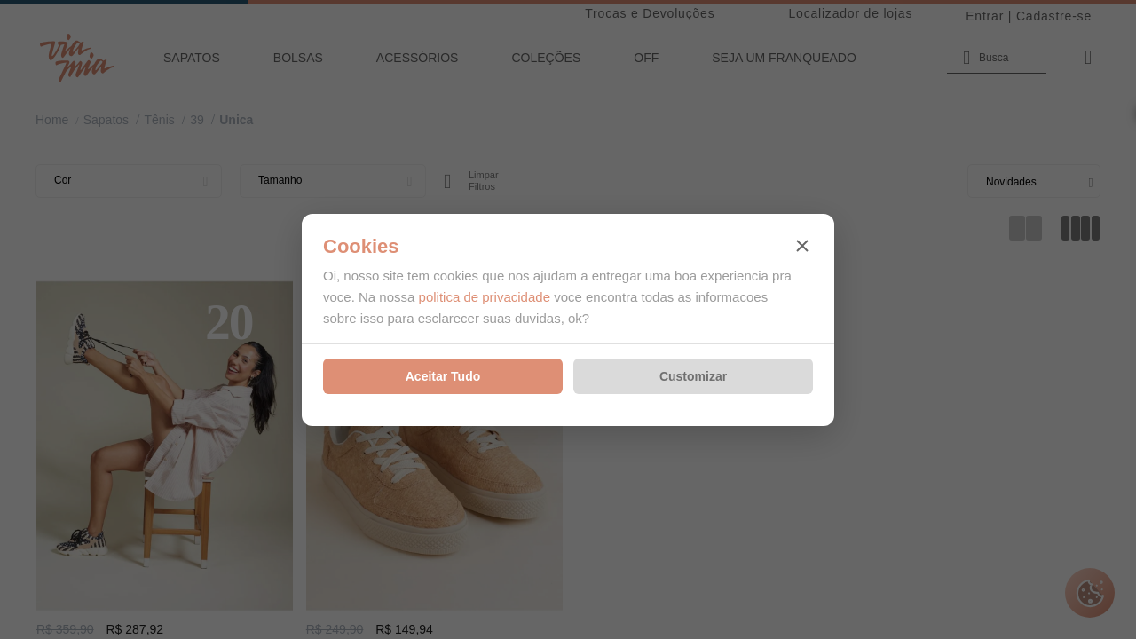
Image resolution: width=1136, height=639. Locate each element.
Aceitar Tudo (443, 376)
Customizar (693, 376)
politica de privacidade (484, 296)
